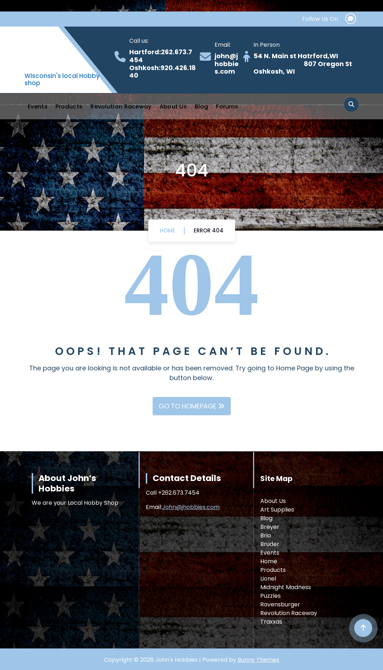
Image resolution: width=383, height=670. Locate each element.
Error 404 (209, 230)
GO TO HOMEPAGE (192, 406)
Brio (265, 535)
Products (68, 106)
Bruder (269, 544)
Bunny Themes (258, 660)
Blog (201, 106)
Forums (227, 106)
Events (38, 106)
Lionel (268, 578)
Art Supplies (277, 509)
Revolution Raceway (120, 106)
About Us (173, 106)
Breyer (269, 527)
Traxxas (271, 622)
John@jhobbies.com (191, 507)
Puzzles (270, 596)
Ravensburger (280, 604)
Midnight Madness (285, 587)
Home (167, 230)
